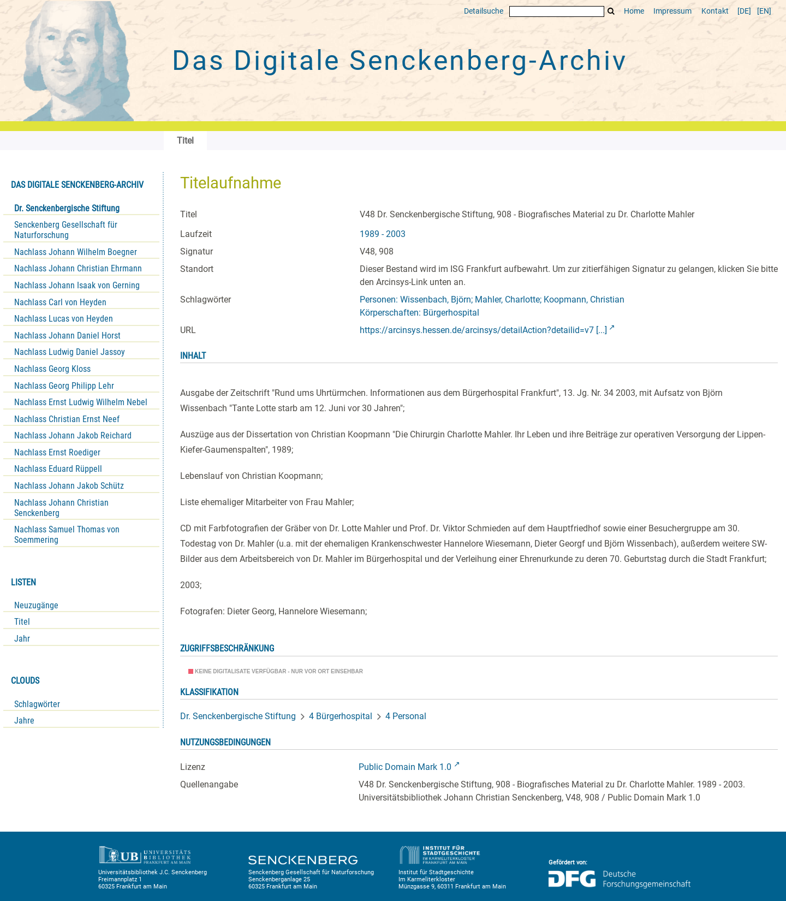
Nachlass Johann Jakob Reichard (73, 435)
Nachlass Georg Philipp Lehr (64, 386)
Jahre (24, 720)
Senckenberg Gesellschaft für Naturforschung (65, 230)
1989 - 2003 (383, 234)
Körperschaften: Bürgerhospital (419, 312)
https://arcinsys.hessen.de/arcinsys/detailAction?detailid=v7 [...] (483, 330)
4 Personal (405, 716)
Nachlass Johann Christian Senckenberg (61, 507)
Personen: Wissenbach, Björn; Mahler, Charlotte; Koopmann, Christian (492, 299)
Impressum (672, 11)
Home (634, 11)
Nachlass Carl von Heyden (60, 302)
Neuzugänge (36, 605)
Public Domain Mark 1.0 (405, 767)
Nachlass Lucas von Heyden (63, 318)
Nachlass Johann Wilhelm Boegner (75, 252)
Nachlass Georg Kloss (52, 369)
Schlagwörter (37, 704)
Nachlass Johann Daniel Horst (67, 335)
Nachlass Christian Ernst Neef (67, 419)
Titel (22, 622)
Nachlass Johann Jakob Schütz (69, 486)
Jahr (22, 638)
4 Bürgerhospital (340, 716)
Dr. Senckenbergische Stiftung (67, 208)
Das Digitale (399, 60)
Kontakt (715, 11)
